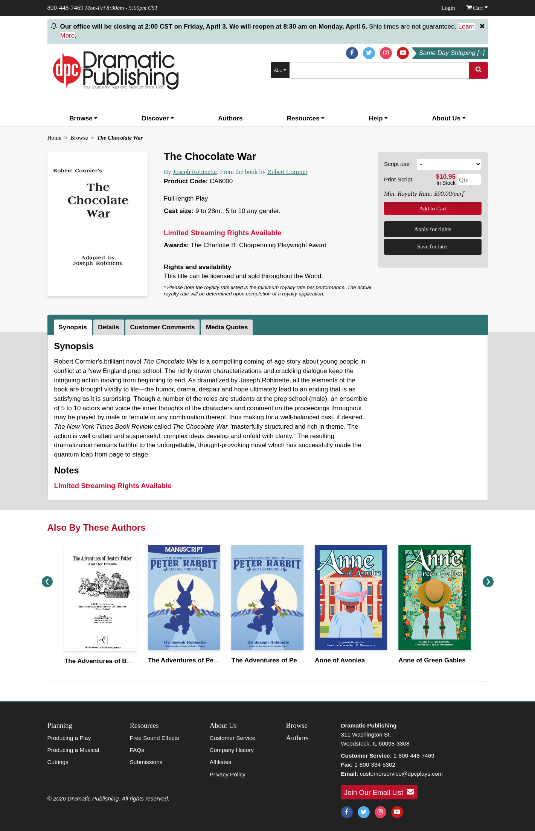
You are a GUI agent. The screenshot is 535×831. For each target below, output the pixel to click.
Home (54, 137)
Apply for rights (432, 229)
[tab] (73, 327)
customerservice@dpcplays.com (401, 773)
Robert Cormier (287, 171)
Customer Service (233, 738)
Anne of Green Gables (432, 660)
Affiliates (221, 762)
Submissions (146, 762)
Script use (397, 164)
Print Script (398, 179)
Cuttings (58, 762)
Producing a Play (69, 738)
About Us (449, 118)
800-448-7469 (65, 7)
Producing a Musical (73, 750)
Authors (230, 118)
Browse (83, 118)
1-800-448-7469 (413, 755)
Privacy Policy (227, 774)
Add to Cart (432, 208)
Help (378, 118)
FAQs (137, 750)
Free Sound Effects (154, 738)
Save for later (432, 246)
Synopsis (72, 327)
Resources (306, 118)
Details (108, 327)
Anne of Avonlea (340, 660)
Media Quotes (227, 327)
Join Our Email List (379, 792)
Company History (232, 750)
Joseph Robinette (195, 171)
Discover (158, 118)
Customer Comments (162, 327)
